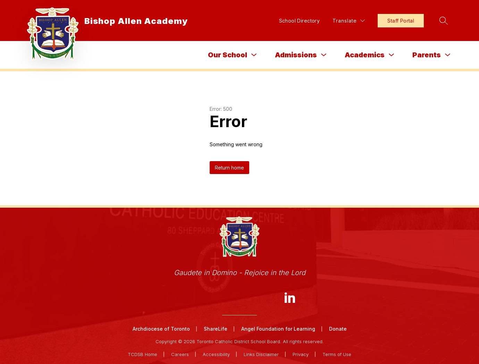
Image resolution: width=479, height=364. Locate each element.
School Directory (299, 21)
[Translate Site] (349, 20)
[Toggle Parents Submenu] (448, 55)
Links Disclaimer (261, 354)
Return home (229, 168)
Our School (227, 55)
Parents (426, 55)
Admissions (296, 55)
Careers (180, 354)
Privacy (301, 354)
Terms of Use (336, 354)
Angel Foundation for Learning (278, 329)
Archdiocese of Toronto (161, 329)
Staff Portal (400, 21)
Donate (338, 329)
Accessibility (216, 354)
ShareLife (215, 329)
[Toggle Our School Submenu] (254, 55)
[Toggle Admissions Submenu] (324, 55)
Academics (365, 55)
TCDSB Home (142, 354)
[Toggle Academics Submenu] (391, 55)
